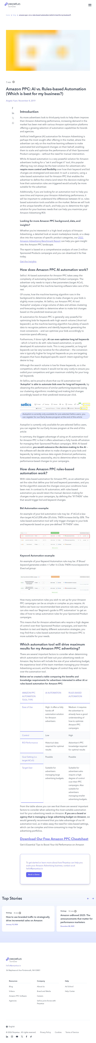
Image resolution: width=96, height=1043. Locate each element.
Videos (12, 991)
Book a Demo (34, 874)
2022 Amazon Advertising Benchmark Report (52, 239)
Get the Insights (28, 262)
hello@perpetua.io (13, 965)
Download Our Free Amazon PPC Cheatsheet (54, 839)
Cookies (58, 1032)
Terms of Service (72, 1032)
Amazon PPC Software (18, 996)
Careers (40, 996)
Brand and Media (44, 991)
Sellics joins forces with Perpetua (46, 1002)
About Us (40, 986)
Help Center (70, 991)
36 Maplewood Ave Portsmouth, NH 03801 (23, 970)
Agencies (12, 1000)
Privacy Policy (45, 1032)
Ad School (69, 986)
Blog (11, 986)
